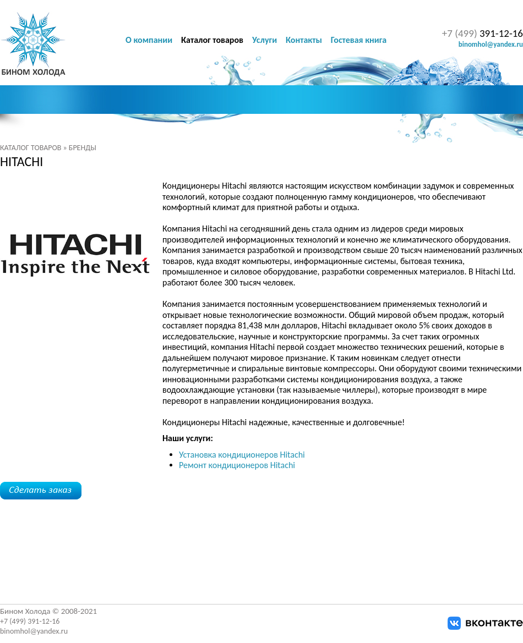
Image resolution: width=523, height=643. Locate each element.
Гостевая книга (358, 40)
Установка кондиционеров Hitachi (242, 454)
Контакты (304, 40)
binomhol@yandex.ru (491, 44)
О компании (149, 40)
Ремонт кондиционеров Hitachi (237, 465)
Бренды (82, 147)
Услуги (264, 40)
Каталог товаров (30, 147)
